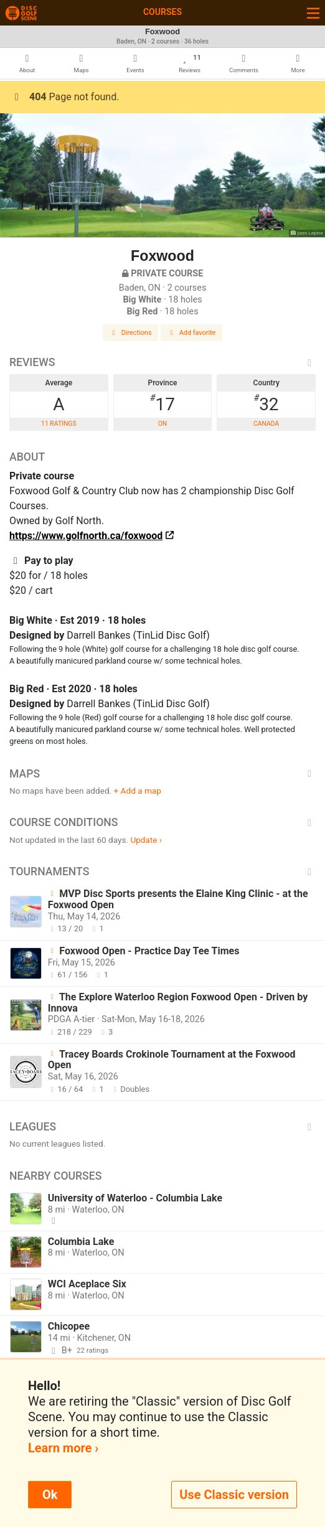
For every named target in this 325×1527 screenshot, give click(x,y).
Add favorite (191, 333)
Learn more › (63, 1447)
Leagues (162, 1127)
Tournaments (162, 871)
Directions (131, 333)
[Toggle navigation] (313, 13)
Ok (50, 1494)
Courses (162, 12)
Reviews (162, 362)
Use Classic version (234, 1494)
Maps (162, 774)
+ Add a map (137, 791)
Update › (146, 840)
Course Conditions (162, 822)
